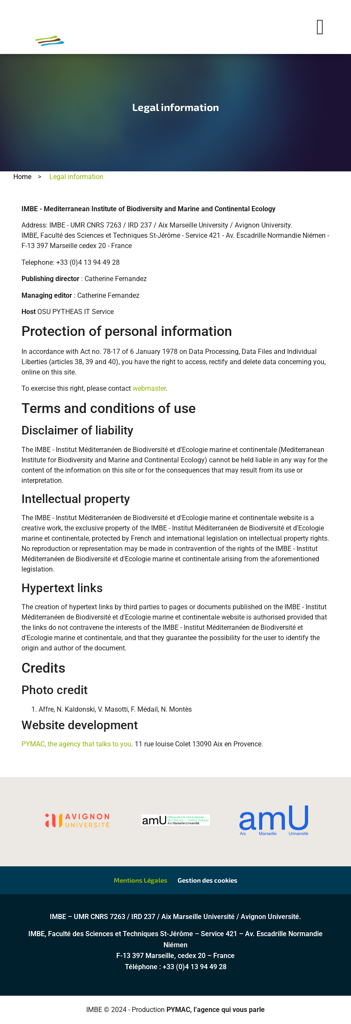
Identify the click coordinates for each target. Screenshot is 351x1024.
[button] (320, 27)
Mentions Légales (140, 880)
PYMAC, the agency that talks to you (76, 744)
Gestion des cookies (207, 880)
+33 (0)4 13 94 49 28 (195, 967)
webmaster (149, 388)
